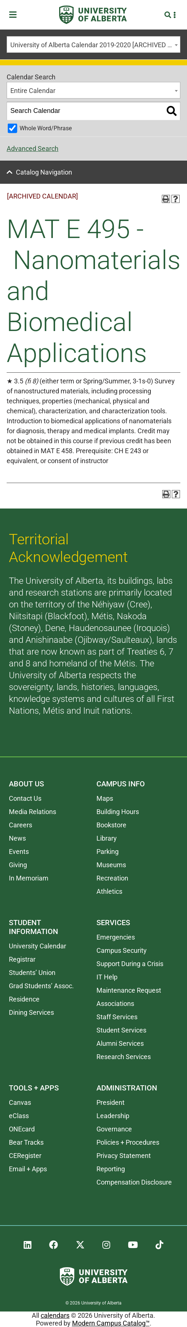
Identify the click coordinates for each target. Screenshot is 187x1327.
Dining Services (31, 1012)
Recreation (112, 878)
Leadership (112, 1116)
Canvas (20, 1102)
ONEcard (22, 1129)
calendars (55, 1315)
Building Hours (117, 812)
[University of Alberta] (93, 15)
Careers (20, 825)
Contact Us (25, 798)
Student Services (121, 1030)
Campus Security (121, 950)
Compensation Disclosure (134, 1182)
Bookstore (111, 825)
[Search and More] (169, 15)
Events (19, 851)
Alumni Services (120, 1043)
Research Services (123, 1057)
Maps (104, 798)
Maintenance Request (128, 990)
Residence (24, 999)
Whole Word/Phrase (46, 128)
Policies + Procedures (127, 1142)
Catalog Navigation (44, 172)
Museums (111, 865)
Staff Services (116, 1017)
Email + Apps (28, 1169)
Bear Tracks (26, 1142)
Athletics (109, 891)
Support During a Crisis (129, 964)
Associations (115, 1003)
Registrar (22, 959)
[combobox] (93, 44)
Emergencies (115, 937)
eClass (19, 1116)
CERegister (25, 1155)
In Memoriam (28, 878)
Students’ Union (32, 972)
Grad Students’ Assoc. (41, 986)
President (110, 1102)
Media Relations (32, 812)
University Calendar (37, 946)
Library (106, 838)
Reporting (110, 1169)
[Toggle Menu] (15, 15)
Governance (114, 1129)
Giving (18, 865)
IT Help (107, 977)
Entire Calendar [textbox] (32, 90)
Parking (107, 851)
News (17, 838)
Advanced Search (32, 148)
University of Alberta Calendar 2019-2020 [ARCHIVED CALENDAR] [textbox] (95, 45)
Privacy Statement (123, 1155)
